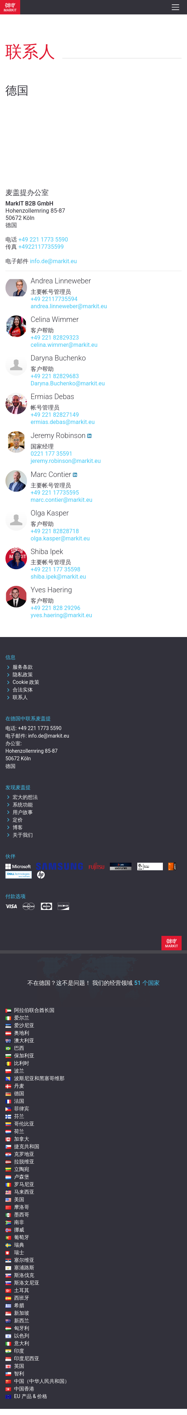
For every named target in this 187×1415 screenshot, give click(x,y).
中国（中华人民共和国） (37, 1381)
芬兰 (14, 1116)
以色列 (17, 1336)
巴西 (14, 1048)
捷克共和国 (22, 1146)
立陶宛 (17, 1169)
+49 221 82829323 (55, 337)
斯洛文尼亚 (22, 1283)
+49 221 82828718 (55, 531)
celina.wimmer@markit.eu (64, 344)
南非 (14, 1222)
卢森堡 (17, 1177)
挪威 (14, 1230)
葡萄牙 (17, 1237)
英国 (14, 1366)
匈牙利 (17, 1328)
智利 (14, 1373)
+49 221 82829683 (55, 376)
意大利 (17, 1343)
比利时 (17, 1063)
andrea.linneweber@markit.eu (69, 306)
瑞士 (14, 1252)
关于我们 (19, 835)
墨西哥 (17, 1214)
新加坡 (17, 1313)
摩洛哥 (17, 1207)
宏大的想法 (21, 797)
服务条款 (19, 667)
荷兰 (14, 1131)
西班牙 (17, 1298)
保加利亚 (19, 1055)
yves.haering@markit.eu (61, 615)
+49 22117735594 (54, 299)
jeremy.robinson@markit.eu (66, 460)
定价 (14, 820)
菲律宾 (17, 1108)
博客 (14, 827)
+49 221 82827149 (55, 414)
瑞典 (14, 1245)
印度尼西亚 (22, 1358)
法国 (14, 1101)
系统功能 (19, 805)
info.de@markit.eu (53, 261)
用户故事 (19, 812)
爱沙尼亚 (19, 1025)
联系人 (16, 697)
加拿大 (17, 1139)
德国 (14, 1093)
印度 (14, 1351)
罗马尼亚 (19, 1184)
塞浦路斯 (19, 1267)
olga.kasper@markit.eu (60, 538)
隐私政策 (19, 674)
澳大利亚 (19, 1040)
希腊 (14, 1305)
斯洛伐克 (19, 1275)
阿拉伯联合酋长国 (29, 1010)
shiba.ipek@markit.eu (58, 576)
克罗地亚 (19, 1154)
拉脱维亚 (19, 1161)
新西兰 (17, 1320)
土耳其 (17, 1290)
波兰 (14, 1071)
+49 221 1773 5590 (43, 239)
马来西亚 (19, 1192)
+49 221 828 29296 (55, 608)
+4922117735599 (41, 246)
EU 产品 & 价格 (26, 1396)
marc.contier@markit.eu (61, 499)
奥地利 (17, 1033)
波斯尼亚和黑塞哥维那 (34, 1078)
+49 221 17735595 (55, 492)
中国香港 (19, 1389)
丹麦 (14, 1086)
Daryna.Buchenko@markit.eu (68, 383)
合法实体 (19, 690)
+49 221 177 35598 (55, 569)
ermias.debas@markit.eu (63, 422)
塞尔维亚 (19, 1260)
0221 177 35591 (51, 453)
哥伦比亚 (19, 1124)
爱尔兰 (17, 1018)
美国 (14, 1199)
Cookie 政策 (22, 682)
